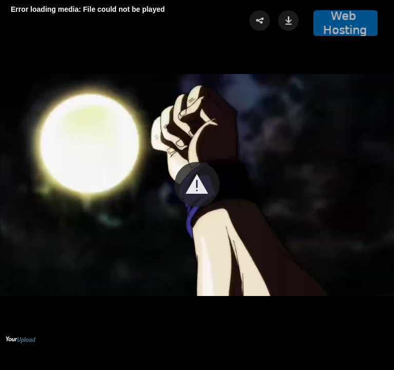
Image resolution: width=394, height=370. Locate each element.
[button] (197, 184)
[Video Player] (197, 185)
